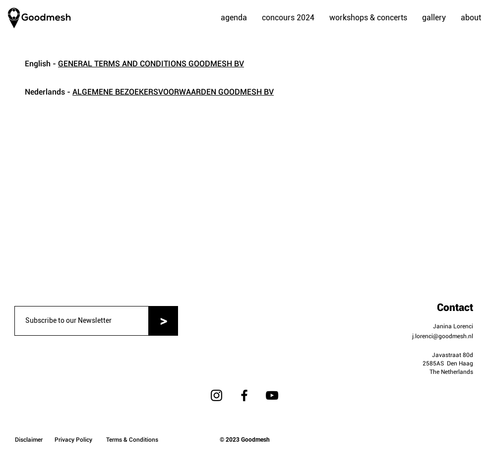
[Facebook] (244, 395)
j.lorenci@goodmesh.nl (442, 336)
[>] (163, 321)
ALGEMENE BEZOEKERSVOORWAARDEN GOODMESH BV (173, 92)
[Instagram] (216, 395)
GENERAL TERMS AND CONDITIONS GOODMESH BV (151, 63)
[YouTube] (272, 395)
